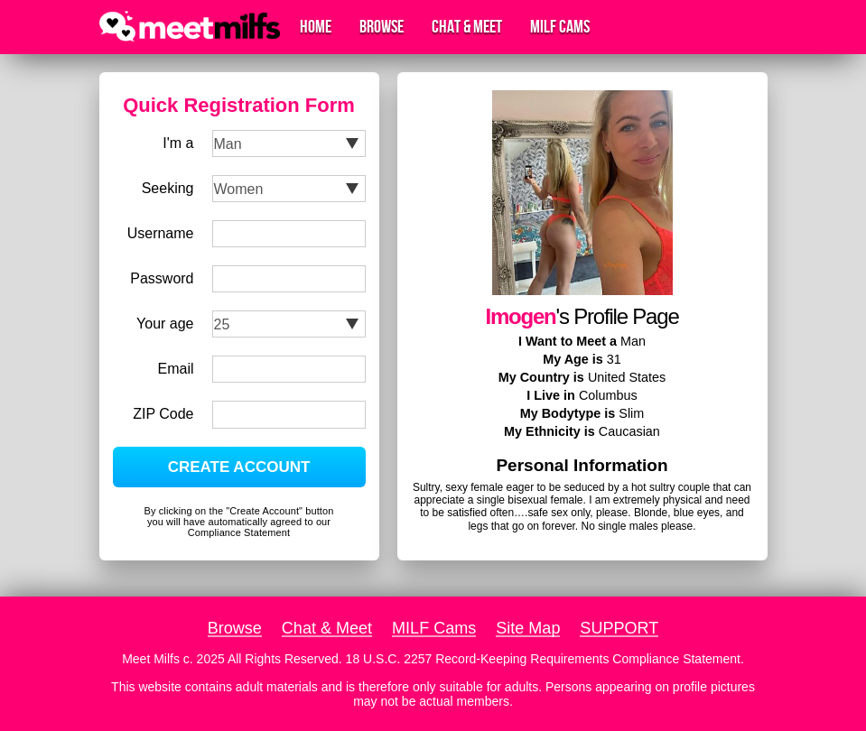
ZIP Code (163, 413)
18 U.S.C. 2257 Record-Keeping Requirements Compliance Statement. (545, 659)
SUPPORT (619, 628)
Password (161, 278)
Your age (164, 323)
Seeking (168, 188)
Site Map (528, 628)
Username (160, 233)
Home (315, 27)
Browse (381, 27)
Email (175, 368)
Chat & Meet (467, 27)
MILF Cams (560, 27)
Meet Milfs (151, 659)
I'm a (178, 143)
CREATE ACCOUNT (239, 467)
